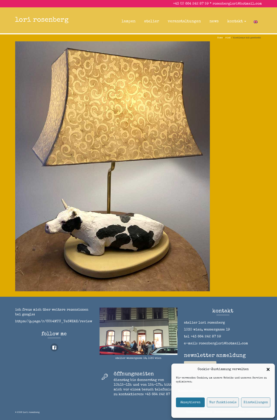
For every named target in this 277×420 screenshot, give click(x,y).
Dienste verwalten (190, 391)
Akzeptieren (190, 402)
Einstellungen (255, 402)
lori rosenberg (42, 20)
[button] (268, 369)
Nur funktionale (223, 402)
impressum (253, 412)
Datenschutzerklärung (229, 412)
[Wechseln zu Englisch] (255, 21)
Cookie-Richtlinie (199, 412)
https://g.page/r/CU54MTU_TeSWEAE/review (53, 321)
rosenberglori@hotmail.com (237, 4)
